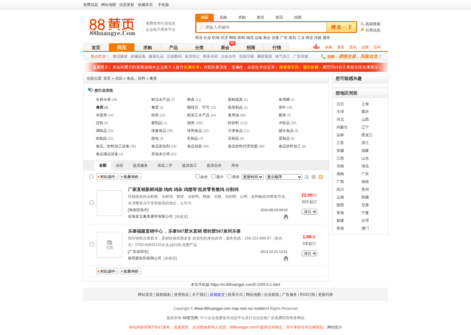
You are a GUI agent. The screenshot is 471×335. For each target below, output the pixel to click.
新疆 (340, 220)
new (243, 308)
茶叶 (282, 107)
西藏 (365, 197)
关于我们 (199, 294)
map (235, 308)
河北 (340, 119)
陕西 (340, 205)
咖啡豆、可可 (198, 107)
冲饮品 (284, 123)
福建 (365, 150)
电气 (279, 56)
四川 (340, 189)
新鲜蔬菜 (235, 99)
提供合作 (214, 165)
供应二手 (165, 165)
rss (250, 308)
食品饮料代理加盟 (243, 146)
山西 (365, 119)
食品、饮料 (136, 78)
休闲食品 (194, 130)
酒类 (191, 123)
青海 (340, 213)
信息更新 (126, 4)
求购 (147, 47)
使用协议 (181, 294)
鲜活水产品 (160, 99)
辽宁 (365, 127)
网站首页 (145, 294)
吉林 (340, 135)
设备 (275, 37)
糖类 (282, 115)
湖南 (340, 174)
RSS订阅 (307, 294)
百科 (377, 47)
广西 (340, 181)
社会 (207, 37)
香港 (340, 228)
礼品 (160, 56)
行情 (276, 47)
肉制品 (101, 138)
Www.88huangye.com (212, 308)
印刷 (250, 56)
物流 (250, 37)
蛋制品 (284, 138)
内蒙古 (342, 127)
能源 (268, 56)
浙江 (365, 143)
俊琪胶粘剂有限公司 (145, 258)
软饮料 (233, 123)
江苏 (340, 143)
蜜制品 (156, 123)
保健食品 (158, 130)
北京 (340, 104)
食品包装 (194, 146)
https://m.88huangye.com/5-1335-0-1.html (245, 284)
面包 (155, 138)
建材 (124, 56)
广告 (284, 37)
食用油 (233, 115)
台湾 (365, 220)
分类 (199, 47)
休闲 (214, 56)
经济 (224, 37)
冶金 (224, 56)
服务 (326, 37)
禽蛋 (155, 107)
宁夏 (365, 213)
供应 (122, 47)
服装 (152, 56)
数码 (178, 56)
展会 (267, 37)
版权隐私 (163, 294)
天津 (340, 111)
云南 (340, 197)
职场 (215, 37)
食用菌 (284, 99)
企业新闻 (271, 294)
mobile (259, 308)
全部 (102, 165)
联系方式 (235, 294)
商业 (199, 37)
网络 (233, 37)
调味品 (101, 130)
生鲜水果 (103, 99)
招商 (251, 47)
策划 (292, 37)
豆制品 (233, 138)
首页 (96, 47)
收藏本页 (145, 4)
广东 (365, 174)
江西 (340, 158)
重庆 (365, 111)
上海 (365, 104)
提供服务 (140, 165)
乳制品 (192, 138)
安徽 (340, 150)
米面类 (101, 115)
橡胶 (261, 56)
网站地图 (108, 4)
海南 (365, 181)
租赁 (188, 56)
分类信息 (372, 30)
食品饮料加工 (290, 146)
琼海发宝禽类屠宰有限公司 (150, 216)
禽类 (153, 78)
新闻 (241, 37)
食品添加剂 (160, 146)
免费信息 (90, 4)
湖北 (365, 166)
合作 (232, 56)
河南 (340, 166)
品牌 (365, 47)
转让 (196, 56)
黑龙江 (367, 135)
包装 (243, 56)
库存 (235, 165)
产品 (173, 47)
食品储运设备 (107, 154)
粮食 (191, 99)
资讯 (353, 47)
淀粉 (99, 123)
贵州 (365, 189)
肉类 (155, 115)
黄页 (341, 47)
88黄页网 (190, 318)
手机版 (163, 4)
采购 (328, 47)
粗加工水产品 (198, 115)
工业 (301, 37)
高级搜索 (372, 24)
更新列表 (325, 294)
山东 (365, 158)
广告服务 (289, 294)
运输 (258, 37)
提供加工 (189, 165)
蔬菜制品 (235, 107)
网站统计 (334, 327)
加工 (286, 56)
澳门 (365, 228)
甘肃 (365, 205)
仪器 (170, 56)
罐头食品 (286, 130)
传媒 (318, 37)
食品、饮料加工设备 (113, 146)
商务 (206, 56)
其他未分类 (160, 154)
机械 (134, 56)
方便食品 (235, 130)
